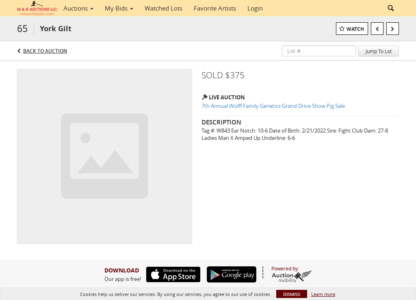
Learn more (323, 294)
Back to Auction (45, 50)
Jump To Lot (379, 51)
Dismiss (291, 294)
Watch (355, 29)
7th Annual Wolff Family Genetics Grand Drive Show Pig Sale (273, 105)
